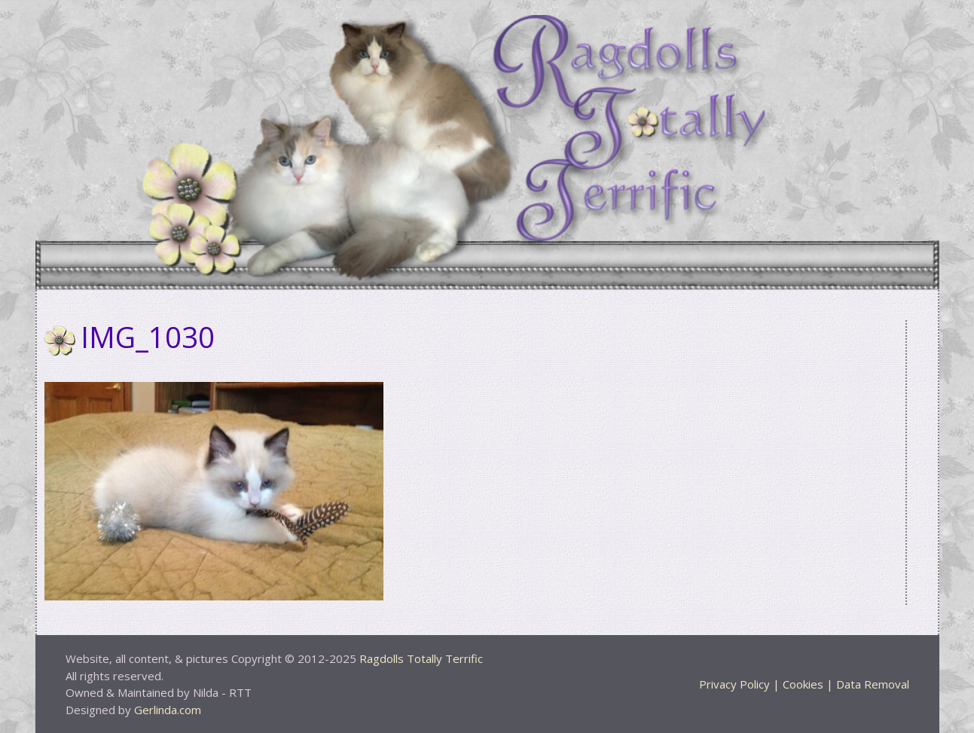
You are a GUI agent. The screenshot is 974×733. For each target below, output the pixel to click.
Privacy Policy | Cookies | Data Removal (804, 684)
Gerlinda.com (167, 709)
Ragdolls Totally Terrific (421, 658)
